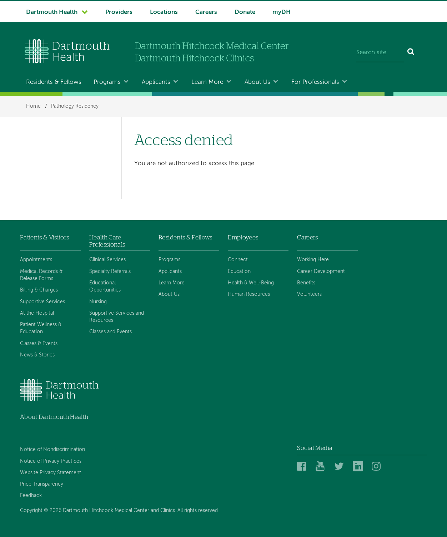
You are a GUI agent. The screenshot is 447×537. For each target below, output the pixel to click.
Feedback (31, 495)
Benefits (306, 282)
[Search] (411, 53)
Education (239, 271)
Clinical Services (107, 259)
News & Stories (37, 355)
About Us (257, 82)
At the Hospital (37, 313)
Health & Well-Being (251, 282)
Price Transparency (41, 484)
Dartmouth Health (51, 12)
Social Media (314, 448)
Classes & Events (38, 343)
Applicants (156, 82)
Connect (238, 259)
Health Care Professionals (107, 241)
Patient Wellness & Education (40, 328)
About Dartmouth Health (54, 417)
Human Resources (249, 294)
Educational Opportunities (105, 286)
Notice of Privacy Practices (50, 461)
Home (33, 106)
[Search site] (380, 53)
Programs (107, 82)
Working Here (313, 259)
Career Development (321, 271)
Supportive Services (42, 301)
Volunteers (309, 294)
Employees (243, 237)
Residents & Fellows (53, 82)
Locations (164, 12)
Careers (206, 12)
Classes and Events (110, 331)
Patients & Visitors (44, 237)
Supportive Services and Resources (116, 317)
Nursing (98, 301)
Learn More (207, 82)
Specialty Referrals (110, 271)
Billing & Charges (39, 290)
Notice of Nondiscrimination (52, 449)
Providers (118, 12)
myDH (281, 12)
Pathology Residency (75, 106)
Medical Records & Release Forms (41, 275)
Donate (245, 12)
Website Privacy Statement (50, 472)
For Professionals (315, 82)
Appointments (36, 259)
